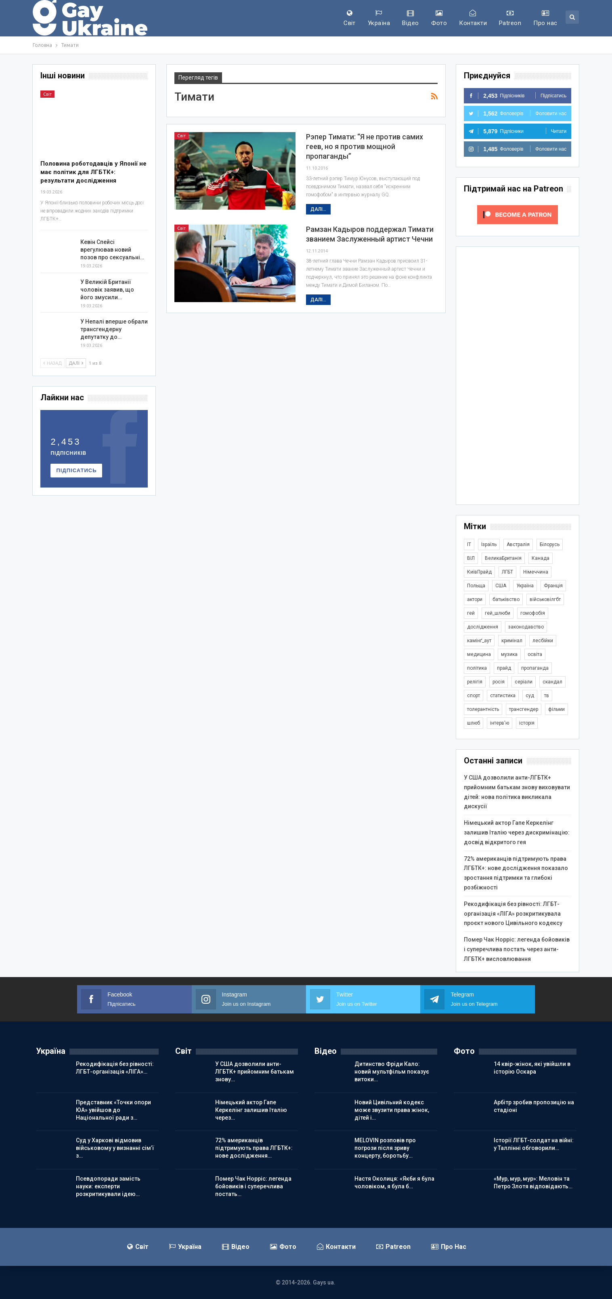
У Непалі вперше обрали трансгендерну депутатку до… (114, 329)
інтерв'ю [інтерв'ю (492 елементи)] (499, 723)
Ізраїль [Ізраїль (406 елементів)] (489, 544)
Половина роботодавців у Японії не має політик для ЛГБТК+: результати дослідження (93, 172)
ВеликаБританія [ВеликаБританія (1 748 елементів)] (503, 558)
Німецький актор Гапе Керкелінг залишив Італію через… (251, 1110)
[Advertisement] (517, 375)
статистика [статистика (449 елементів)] (503, 695)
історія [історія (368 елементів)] (526, 723)
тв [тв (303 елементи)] (546, 695)
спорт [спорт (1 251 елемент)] (473, 695)
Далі (76, 363)
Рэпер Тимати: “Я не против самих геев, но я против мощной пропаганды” (364, 146)
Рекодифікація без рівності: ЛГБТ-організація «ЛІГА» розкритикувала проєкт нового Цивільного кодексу (513, 914)
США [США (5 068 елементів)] (500, 586)
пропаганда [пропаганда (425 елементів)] (535, 668)
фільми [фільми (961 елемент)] (556, 709)
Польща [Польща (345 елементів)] (476, 586)
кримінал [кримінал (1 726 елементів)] (511, 640)
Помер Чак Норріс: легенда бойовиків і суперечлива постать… (253, 1186)
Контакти (473, 18)
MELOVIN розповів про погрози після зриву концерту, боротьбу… (385, 1148)
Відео (410, 18)
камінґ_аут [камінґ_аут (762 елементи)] (479, 640)
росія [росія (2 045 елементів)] (499, 682)
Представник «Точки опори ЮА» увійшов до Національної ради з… (113, 1110)
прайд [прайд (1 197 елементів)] (504, 668)
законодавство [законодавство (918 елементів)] (526, 627)
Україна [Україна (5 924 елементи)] (525, 586)
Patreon (510, 18)
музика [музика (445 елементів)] (509, 654)
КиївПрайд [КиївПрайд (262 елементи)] (479, 572)
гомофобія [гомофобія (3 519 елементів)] (532, 613)
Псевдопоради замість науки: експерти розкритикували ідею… (108, 1186)
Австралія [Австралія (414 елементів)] (518, 544)
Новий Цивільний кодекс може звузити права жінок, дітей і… (391, 1110)
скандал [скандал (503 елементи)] (552, 682)
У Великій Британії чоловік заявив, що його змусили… (107, 290)
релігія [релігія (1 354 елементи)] (474, 682)
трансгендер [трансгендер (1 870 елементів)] (523, 709)
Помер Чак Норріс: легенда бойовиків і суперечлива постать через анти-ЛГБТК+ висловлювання (517, 949)
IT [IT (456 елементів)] (469, 544)
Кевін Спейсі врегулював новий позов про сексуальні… (112, 250)
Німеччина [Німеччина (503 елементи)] (535, 572)
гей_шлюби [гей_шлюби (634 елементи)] (497, 613)
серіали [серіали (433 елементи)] (523, 682)
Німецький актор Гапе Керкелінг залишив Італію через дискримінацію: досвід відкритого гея (517, 832)
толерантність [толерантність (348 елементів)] (483, 709)
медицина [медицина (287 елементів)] (479, 654)
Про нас (545, 18)
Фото (439, 18)
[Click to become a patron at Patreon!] (517, 214)
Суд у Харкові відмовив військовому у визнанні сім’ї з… (115, 1148)
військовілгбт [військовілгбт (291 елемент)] (545, 599)
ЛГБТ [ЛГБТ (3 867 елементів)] (507, 572)
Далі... (318, 209)
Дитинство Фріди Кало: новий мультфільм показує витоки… (391, 1071)
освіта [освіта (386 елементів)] (535, 654)
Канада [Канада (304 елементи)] (540, 558)
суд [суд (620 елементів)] (530, 695)
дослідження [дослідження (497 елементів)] (482, 627)
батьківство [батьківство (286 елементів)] (506, 599)
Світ (349, 18)
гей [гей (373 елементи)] (471, 613)
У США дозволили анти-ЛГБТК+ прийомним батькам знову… (254, 1071)
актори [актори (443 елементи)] (474, 599)
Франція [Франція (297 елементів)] (553, 586)
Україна (379, 18)
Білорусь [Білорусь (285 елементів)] (550, 544)
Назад (52, 363)
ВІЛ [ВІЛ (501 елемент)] (471, 558)
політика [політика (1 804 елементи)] (477, 668)
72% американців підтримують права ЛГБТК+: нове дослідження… (254, 1148)
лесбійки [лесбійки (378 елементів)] (542, 640)
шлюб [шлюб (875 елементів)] (473, 723)
